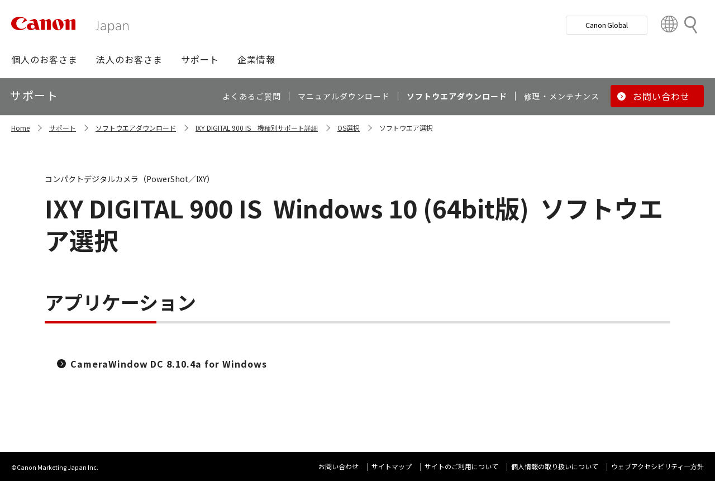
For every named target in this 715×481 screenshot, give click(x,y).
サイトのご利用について (461, 466)
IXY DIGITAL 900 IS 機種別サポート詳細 (257, 127)
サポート (62, 127)
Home (20, 127)
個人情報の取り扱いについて (554, 466)
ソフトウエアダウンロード (136, 127)
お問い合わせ (338, 466)
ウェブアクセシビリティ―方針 (657, 466)
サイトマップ (391, 466)
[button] (44, 59)
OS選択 (348, 127)
